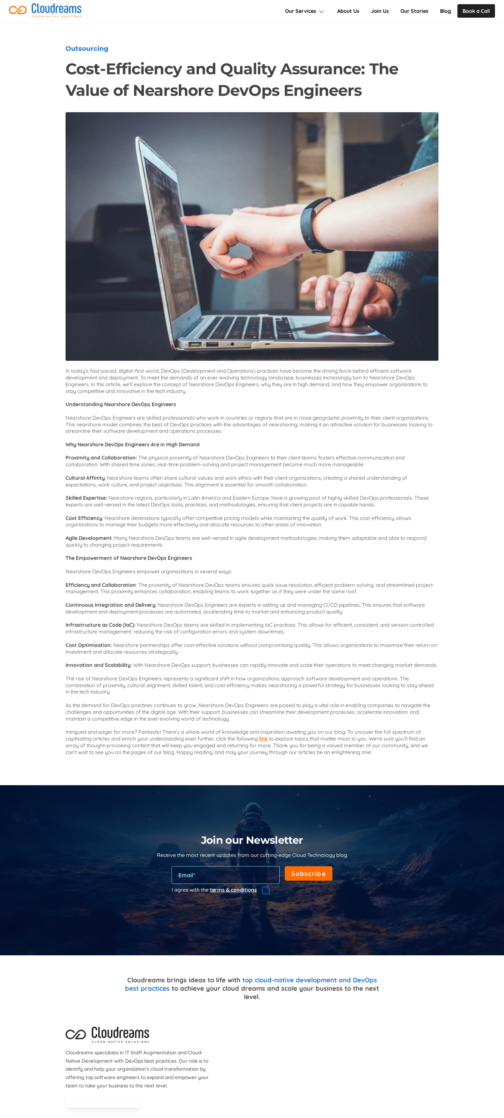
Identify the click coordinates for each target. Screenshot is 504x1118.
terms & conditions (233, 890)
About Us (348, 11)
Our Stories (414, 11)
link (263, 739)
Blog (445, 11)
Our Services (305, 11)
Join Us (380, 11)
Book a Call (476, 11)
